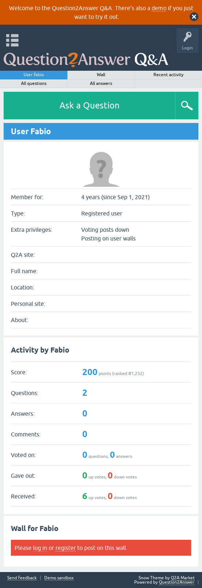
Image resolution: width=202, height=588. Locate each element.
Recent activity (168, 74)
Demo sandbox (59, 578)
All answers (101, 83)
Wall (101, 74)
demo (159, 8)
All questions (33, 83)
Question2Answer (176, 582)
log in (40, 547)
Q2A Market (183, 577)
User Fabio (34, 74)
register (65, 547)
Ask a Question (89, 105)
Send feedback (22, 578)
